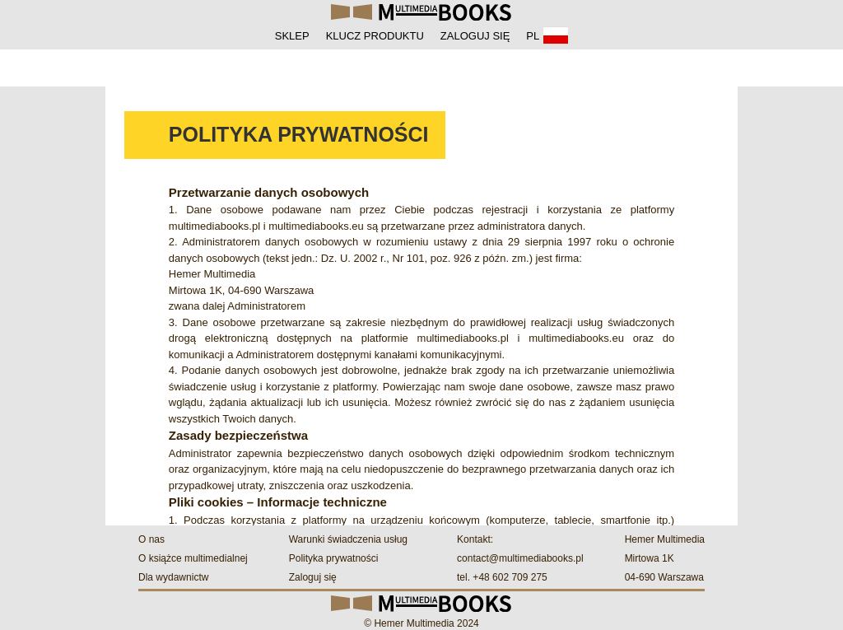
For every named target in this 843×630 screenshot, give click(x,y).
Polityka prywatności (334, 558)
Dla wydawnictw (173, 577)
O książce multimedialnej (193, 558)
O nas (151, 539)
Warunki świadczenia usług (348, 539)
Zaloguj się (313, 577)
